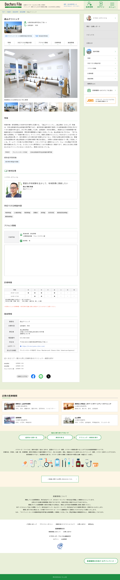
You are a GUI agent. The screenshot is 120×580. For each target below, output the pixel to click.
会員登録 (64, 539)
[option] (40, 75)
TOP (3, 12)
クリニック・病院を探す (88, 437)
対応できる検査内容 (25, 42)
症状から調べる (31, 437)
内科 (22, 363)
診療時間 (58, 42)
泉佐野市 (15, 12)
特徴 (9, 42)
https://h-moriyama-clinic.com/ (34, 346)
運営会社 (91, 524)
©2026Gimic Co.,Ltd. (60, 577)
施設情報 (71, 42)
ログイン (56, 539)
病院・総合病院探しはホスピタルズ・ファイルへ (72, 5)
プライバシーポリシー (46, 524)
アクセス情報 (43, 42)
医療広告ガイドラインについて (65, 524)
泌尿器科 (18, 363)
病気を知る (60, 437)
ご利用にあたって (31, 524)
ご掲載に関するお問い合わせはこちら (60, 479)
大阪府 (9, 12)
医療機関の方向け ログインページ (100, 561)
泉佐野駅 (22, 12)
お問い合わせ (81, 524)
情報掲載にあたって (55, 532)
